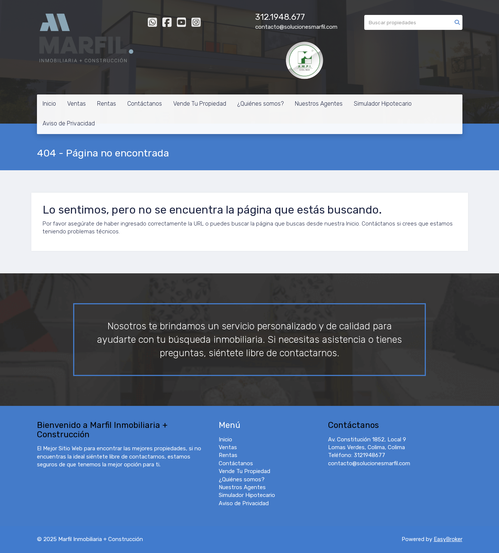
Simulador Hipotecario (383, 103)
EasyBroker (448, 539)
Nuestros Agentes (319, 103)
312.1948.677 (280, 17)
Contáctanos (144, 103)
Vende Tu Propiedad (199, 103)
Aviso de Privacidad (69, 123)
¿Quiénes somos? (260, 103)
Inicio (49, 103)
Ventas (76, 103)
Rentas (106, 103)
